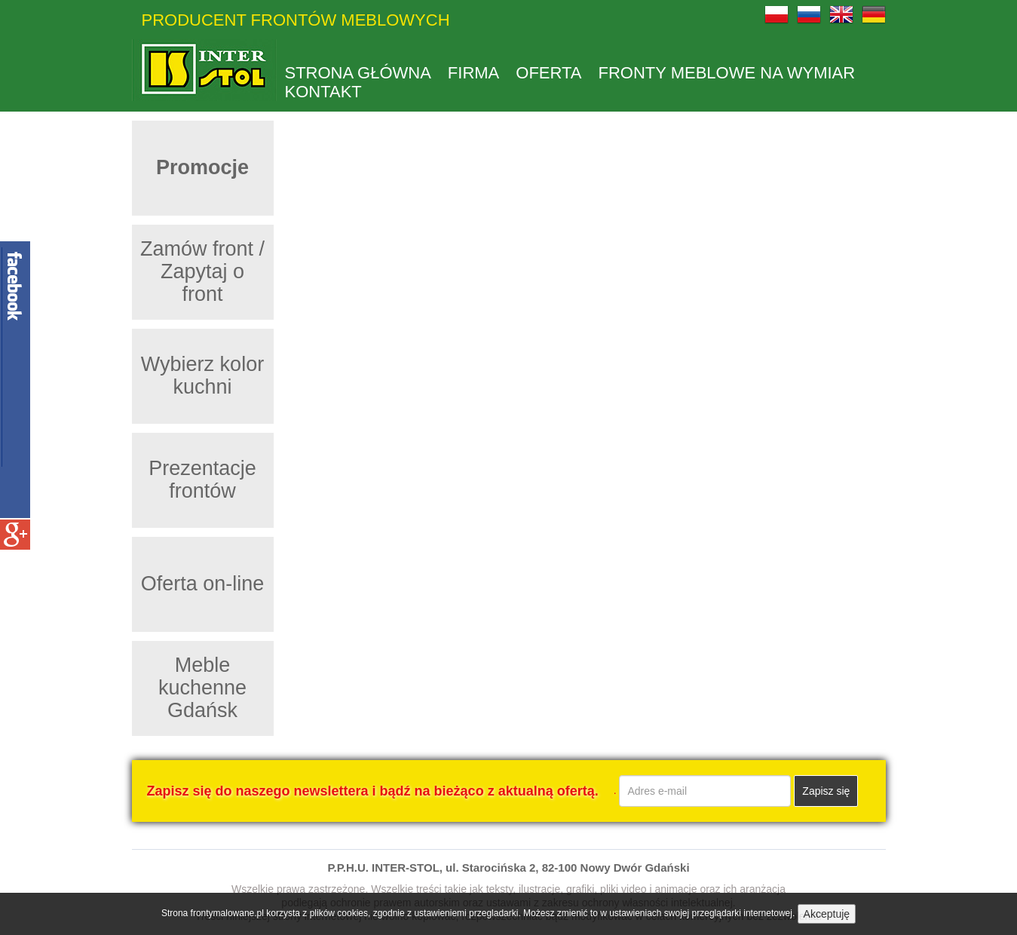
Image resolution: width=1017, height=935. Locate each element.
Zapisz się (826, 791)
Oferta (548, 73)
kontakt (323, 92)
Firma (473, 73)
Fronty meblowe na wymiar (727, 73)
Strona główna (358, 73)
